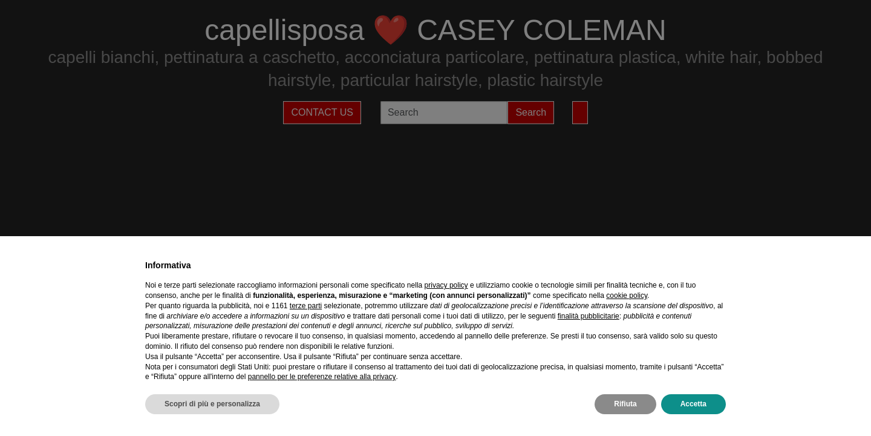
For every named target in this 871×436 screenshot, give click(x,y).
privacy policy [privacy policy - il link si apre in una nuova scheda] (446, 285)
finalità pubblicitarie (588, 316)
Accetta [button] (693, 404)
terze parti (306, 306)
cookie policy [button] (626, 295)
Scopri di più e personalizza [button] (212, 404)
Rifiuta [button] (625, 404)
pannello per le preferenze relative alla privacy (322, 376)
